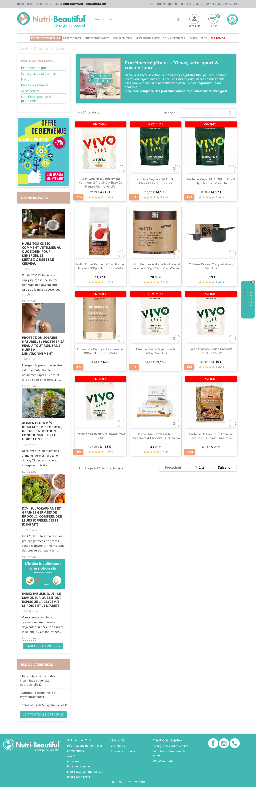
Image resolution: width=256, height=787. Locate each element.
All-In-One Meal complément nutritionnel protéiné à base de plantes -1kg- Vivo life (100, 182)
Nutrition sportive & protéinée (36, 99)
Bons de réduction (79, 766)
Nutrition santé (97, 38)
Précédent (170, 467)
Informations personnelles (85, 745)
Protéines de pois (34, 68)
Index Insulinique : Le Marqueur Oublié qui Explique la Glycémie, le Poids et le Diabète (41, 599)
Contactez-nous (162, 760)
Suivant (226, 467)
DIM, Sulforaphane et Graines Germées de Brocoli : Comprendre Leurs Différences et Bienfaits (42, 516)
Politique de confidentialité (170, 746)
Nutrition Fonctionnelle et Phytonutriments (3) (38, 695)
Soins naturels (174, 38)
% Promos (218, 38)
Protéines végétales (45, 38)
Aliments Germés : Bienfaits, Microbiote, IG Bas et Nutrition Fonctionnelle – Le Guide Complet (42, 431)
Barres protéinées (34, 85)
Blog (203, 38)
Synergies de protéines (38, 74)
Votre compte (80, 740)
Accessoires (30, 91)
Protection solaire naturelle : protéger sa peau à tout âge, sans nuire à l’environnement (43, 345)
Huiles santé (72, 38)
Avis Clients (245, 300)
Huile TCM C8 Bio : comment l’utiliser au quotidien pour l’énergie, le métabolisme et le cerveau (41, 253)
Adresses (73, 761)
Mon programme (147, 38)
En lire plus (29, 301)
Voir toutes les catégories (43, 714)
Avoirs (71, 756)
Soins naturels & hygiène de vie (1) (45, 705)
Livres (192, 38)
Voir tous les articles (43, 646)
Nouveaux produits (122, 751)
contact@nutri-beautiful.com (84, 4)
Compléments (122, 38)
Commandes (75, 751)
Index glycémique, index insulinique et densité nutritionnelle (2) (37, 680)
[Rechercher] (137, 19)
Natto (25, 79)
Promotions (117, 746)
